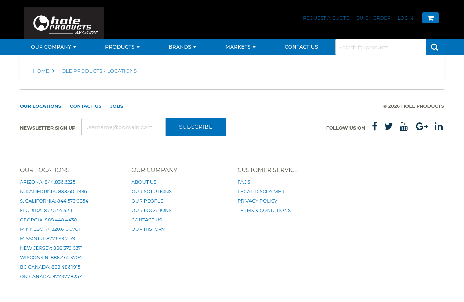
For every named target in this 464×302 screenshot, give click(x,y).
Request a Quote (326, 18)
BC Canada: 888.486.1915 (50, 267)
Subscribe (195, 127)
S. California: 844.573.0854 (54, 201)
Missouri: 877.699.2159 (47, 238)
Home (41, 71)
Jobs (116, 106)
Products (122, 47)
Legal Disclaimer (261, 191)
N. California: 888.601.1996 (53, 191)
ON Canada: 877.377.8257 (51, 276)
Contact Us (301, 47)
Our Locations (40, 106)
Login (405, 18)
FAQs (243, 182)
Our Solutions (152, 191)
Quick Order (373, 18)
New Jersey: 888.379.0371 (51, 248)
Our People (147, 201)
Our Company (53, 47)
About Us (144, 182)
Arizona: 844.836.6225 (47, 182)
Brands (182, 47)
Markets (240, 47)
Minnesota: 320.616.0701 (50, 229)
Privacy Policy (257, 201)
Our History (148, 229)
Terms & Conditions (264, 210)
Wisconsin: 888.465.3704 (51, 257)
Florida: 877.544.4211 (46, 210)
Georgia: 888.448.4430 (48, 220)
